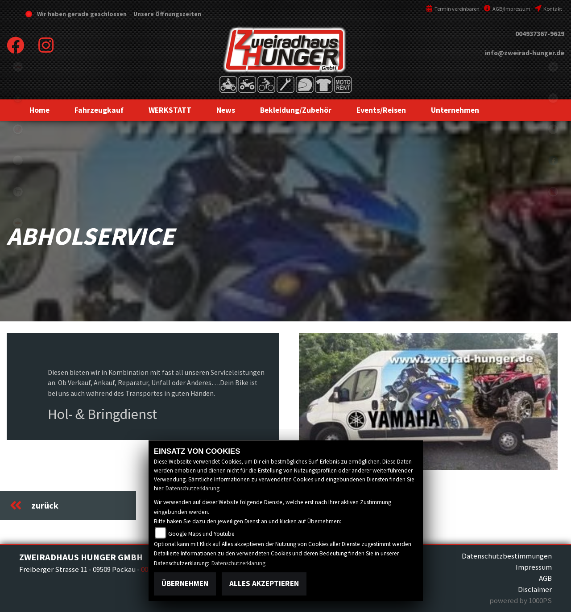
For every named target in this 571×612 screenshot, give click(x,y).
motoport (17, 222)
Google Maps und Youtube (201, 534)
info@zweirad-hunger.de (524, 53)
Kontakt (548, 8)
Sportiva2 (17, 98)
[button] (99, 110)
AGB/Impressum (507, 8)
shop (17, 191)
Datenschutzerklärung (192, 488)
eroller (17, 160)
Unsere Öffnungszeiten (166, 14)
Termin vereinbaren (452, 8)
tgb (17, 66)
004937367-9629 (539, 33)
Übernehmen (184, 583)
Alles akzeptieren (264, 583)
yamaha (17, 129)
